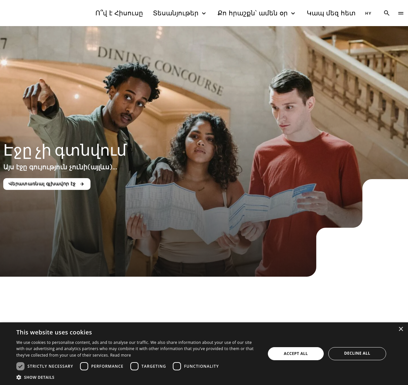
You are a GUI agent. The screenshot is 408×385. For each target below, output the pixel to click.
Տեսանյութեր (180, 13)
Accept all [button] (296, 353)
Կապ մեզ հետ (331, 13)
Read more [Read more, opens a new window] (120, 355)
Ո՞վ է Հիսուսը (119, 13)
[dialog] (204, 353)
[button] (137, 377)
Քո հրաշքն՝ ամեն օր (257, 13)
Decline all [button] (357, 353)
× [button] (400, 329)
